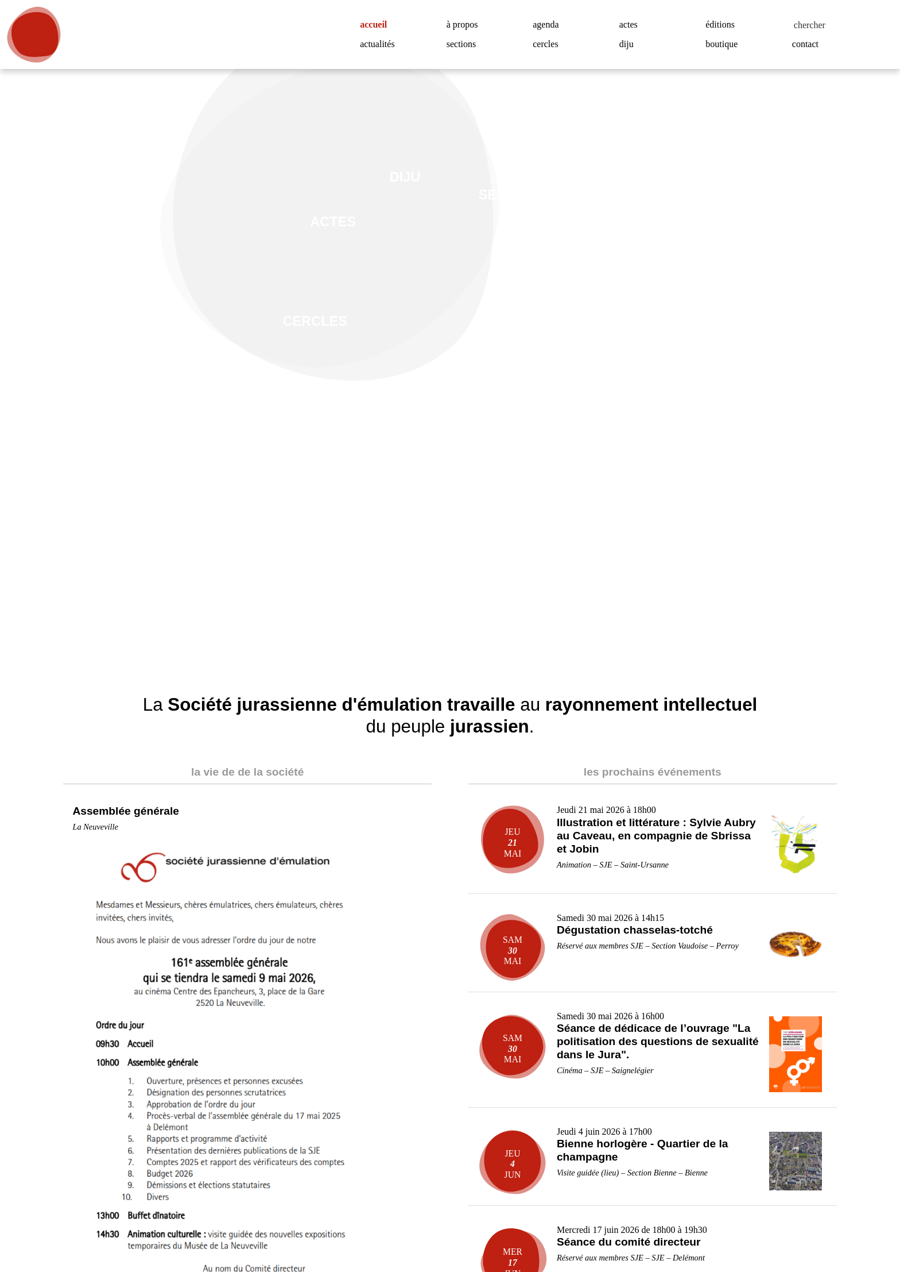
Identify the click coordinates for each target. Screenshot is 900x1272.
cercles (548, 44)
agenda (548, 24)
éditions (721, 24)
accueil (377, 24)
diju (626, 44)
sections (464, 44)
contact (808, 44)
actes (630, 24)
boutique (724, 44)
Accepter (831, 1225)
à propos (466, 24)
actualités (380, 44)
